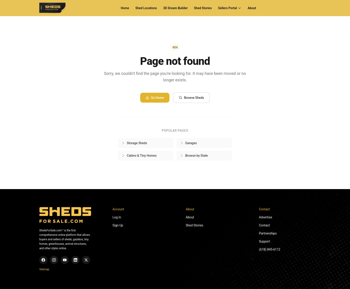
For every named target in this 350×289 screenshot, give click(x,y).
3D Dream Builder (175, 8)
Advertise (265, 217)
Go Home (155, 97)
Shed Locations (146, 8)
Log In (116, 217)
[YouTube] (65, 260)
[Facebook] (43, 260)
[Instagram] (54, 260)
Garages (188, 143)
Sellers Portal (230, 8)
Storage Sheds (134, 143)
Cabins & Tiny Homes (139, 155)
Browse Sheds (191, 97)
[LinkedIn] (75, 260)
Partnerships (268, 233)
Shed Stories (203, 8)
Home (125, 8)
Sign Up (117, 225)
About (252, 8)
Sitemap (44, 269)
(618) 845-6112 (269, 249)
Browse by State (194, 155)
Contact (264, 225)
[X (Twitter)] (86, 260)
